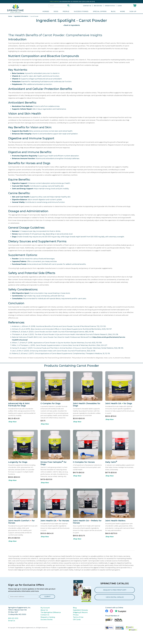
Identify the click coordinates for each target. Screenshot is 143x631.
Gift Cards (77, 619)
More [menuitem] (122, 11)
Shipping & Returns (80, 612)
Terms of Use (78, 617)
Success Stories (81, 11)
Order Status (110, 5)
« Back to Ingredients (71, 25)
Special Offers (100, 11)
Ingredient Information (21, 16)
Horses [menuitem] (46, 11)
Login (119, 5)
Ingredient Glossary (80, 610)
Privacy (76, 615)
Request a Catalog (48, 617)
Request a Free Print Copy (114, 590)
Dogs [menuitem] (56, 11)
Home (10, 16)
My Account (45, 608)
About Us (44, 610)
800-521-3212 (98, 5)
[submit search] (68, 5)
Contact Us (87, 5)
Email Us (11, 621)
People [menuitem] (66, 11)
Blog (113, 11)
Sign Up (133, 11)
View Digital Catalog (115, 597)
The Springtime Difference (51, 612)
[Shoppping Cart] (134, 5)
